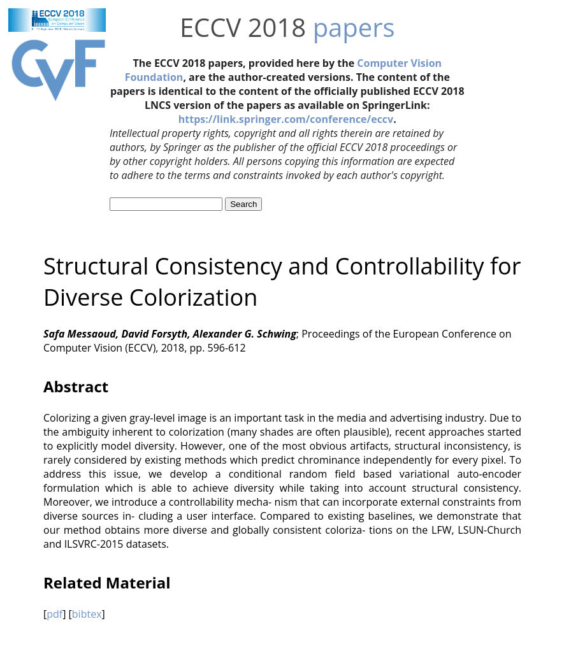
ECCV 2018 (243, 27)
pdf (54, 614)
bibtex (87, 614)
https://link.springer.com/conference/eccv (285, 119)
